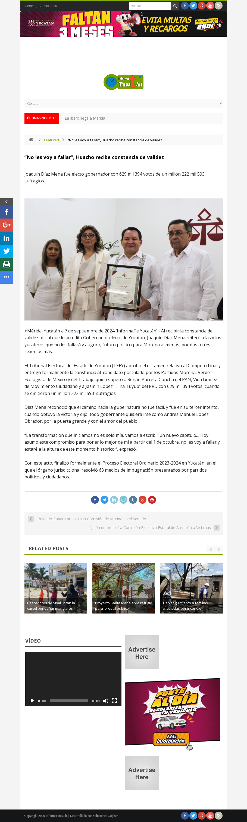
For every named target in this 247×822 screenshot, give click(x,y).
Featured (51, 140)
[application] (73, 679)
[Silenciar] (105, 700)
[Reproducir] (32, 700)
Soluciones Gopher (105, 816)
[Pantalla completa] (114, 700)
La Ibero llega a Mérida (85, 118)
